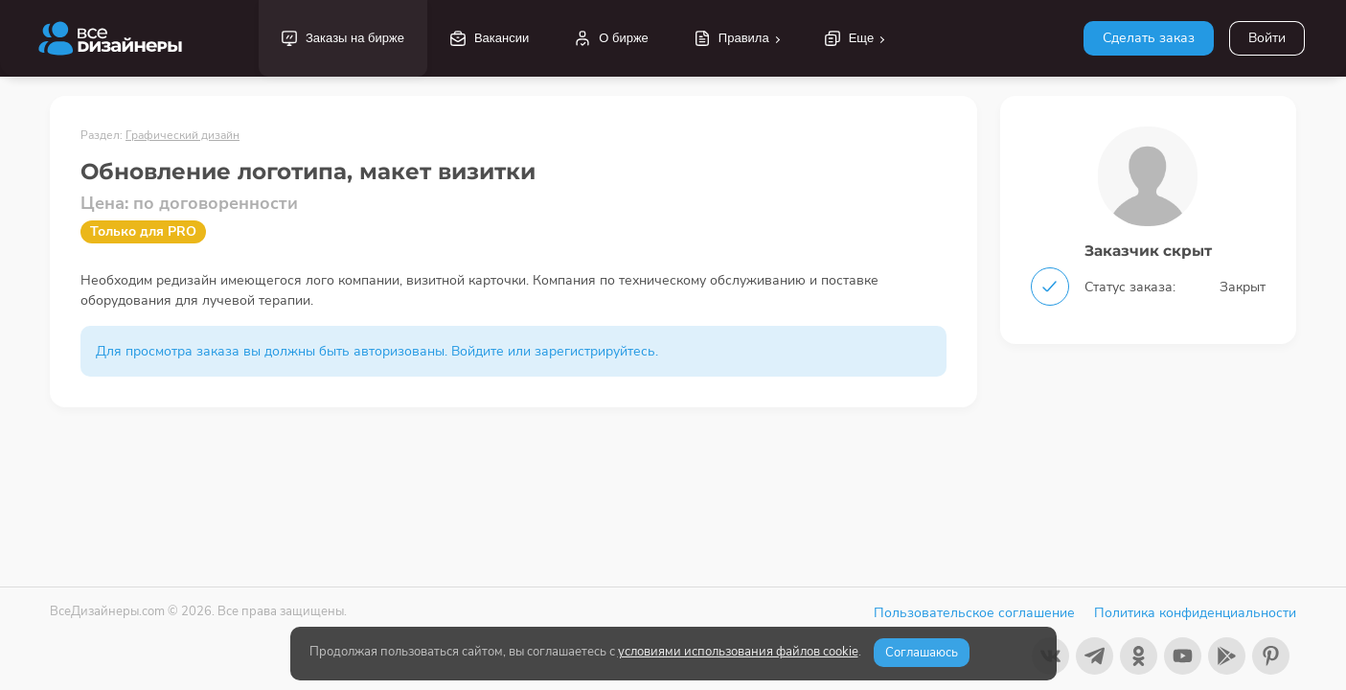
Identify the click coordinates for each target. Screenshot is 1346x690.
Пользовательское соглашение (974, 613)
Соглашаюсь (921, 652)
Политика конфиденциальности (1195, 613)
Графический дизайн (182, 135)
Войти (1267, 38)
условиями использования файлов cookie (738, 651)
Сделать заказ (1149, 38)
